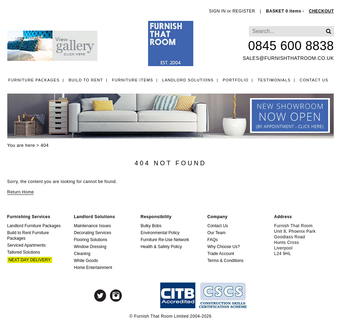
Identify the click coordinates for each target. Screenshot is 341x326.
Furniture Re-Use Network (165, 239)
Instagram (116, 295)
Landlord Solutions (188, 80)
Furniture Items (132, 80)
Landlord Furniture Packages (34, 225)
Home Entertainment (93, 267)
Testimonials (274, 80)
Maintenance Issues (92, 225)
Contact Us (314, 80)
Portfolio (236, 80)
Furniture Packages (34, 80)
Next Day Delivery (30, 259)
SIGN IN (217, 11)
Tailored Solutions (23, 252)
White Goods (86, 260)
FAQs (213, 239)
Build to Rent (85, 80)
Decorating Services (92, 232)
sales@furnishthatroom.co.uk (288, 58)
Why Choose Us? (224, 246)
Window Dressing (90, 246)
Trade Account (221, 253)
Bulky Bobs (151, 225)
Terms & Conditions (226, 260)
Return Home (20, 192)
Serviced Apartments (26, 245)
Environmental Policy (160, 232)
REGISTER (244, 11)
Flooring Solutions (90, 239)
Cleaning (82, 253)
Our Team (217, 232)
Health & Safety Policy (161, 246)
